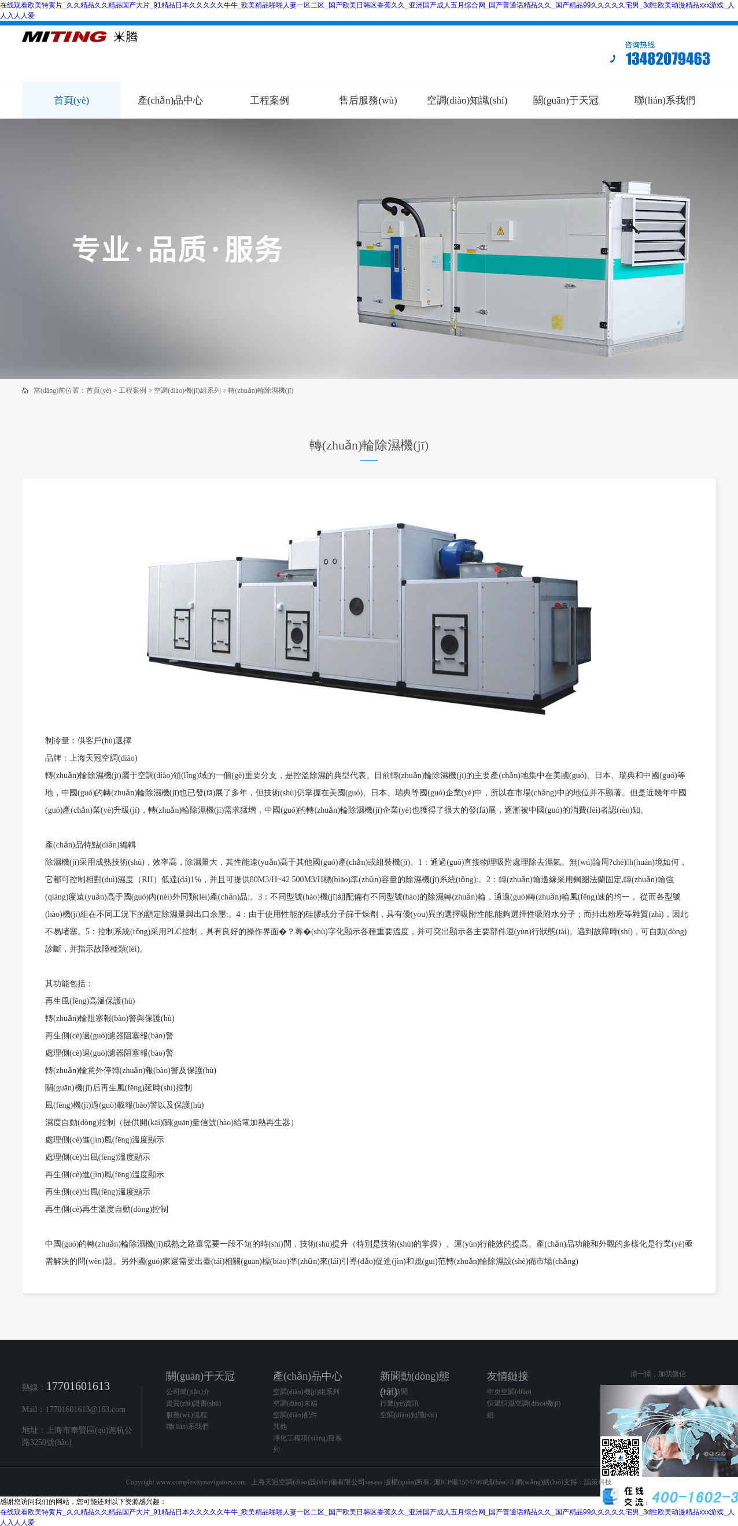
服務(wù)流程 (186, 1415)
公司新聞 (394, 1392)
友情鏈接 (508, 1376)
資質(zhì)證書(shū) (193, 1403)
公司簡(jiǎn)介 (188, 1392)
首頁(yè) (71, 100)
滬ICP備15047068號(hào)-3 (474, 1482)
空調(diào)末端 (295, 1403)
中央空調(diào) (509, 1392)
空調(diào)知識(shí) (467, 100)
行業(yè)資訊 (399, 1403)
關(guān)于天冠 (565, 100)
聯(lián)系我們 (664, 100)
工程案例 (269, 100)
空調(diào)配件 (295, 1415)
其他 (280, 1426)
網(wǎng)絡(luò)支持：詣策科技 (563, 1482)
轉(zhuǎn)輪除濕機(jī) (260, 390)
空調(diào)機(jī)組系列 (187, 390)
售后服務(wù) (368, 100)
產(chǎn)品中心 (171, 100)
